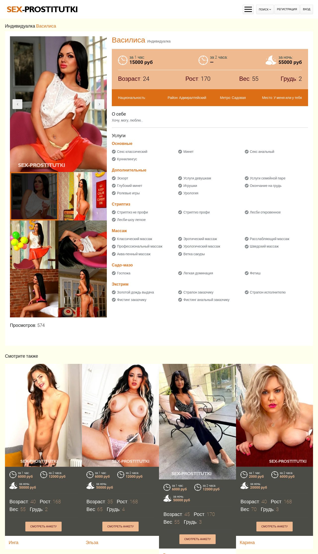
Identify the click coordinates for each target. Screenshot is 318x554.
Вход (306, 9)
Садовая (239, 98)
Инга (13, 542)
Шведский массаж (264, 246)
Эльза (92, 542)
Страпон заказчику (198, 292)
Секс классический (132, 152)
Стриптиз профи (196, 212)
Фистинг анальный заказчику (206, 300)
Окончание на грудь (265, 186)
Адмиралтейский (192, 98)
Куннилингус (127, 159)
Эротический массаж (200, 239)
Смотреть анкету (43, 526)
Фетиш (255, 273)
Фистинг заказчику (131, 300)
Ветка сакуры (194, 254)
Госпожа (123, 273)
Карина (247, 542)
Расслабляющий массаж (269, 239)
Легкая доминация (198, 273)
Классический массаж (134, 239)
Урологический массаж (201, 246)
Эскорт (122, 178)
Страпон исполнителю (268, 292)
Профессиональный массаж (139, 246)
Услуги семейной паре (267, 178)
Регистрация (287, 9)
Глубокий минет (129, 186)
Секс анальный (262, 152)
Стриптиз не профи (132, 212)
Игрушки (190, 186)
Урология (190, 193)
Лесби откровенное (265, 212)
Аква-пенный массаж (134, 254)
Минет (188, 152)
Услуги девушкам (197, 178)
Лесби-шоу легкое (131, 220)
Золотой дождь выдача (135, 292)
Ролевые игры (128, 193)
